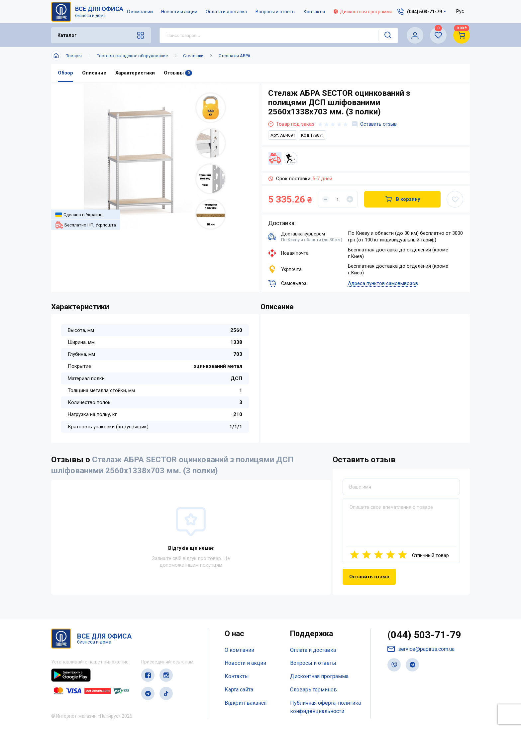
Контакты (314, 11)
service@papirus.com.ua (421, 649)
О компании (140, 11)
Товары (74, 55)
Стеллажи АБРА (235, 55)
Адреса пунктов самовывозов (383, 283)
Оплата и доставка (227, 11)
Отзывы (178, 73)
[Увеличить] (350, 199)
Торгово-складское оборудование (132, 55)
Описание (94, 73)
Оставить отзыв (374, 124)
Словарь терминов (313, 689)
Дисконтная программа (363, 11)
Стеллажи (193, 55)
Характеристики (135, 73)
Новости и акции (179, 11)
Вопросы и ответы (276, 11)
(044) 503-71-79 (424, 635)
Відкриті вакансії (246, 703)
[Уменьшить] (325, 199)
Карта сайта (239, 689)
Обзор (65, 73)
